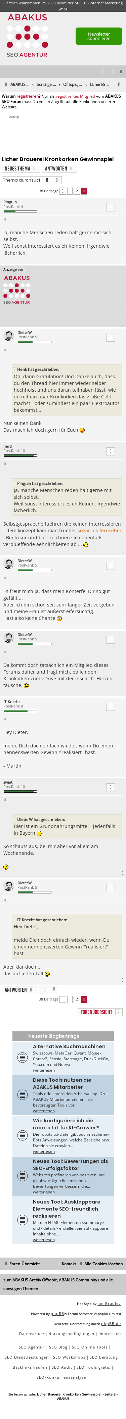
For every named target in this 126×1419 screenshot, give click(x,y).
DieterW (24, 332)
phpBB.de (111, 1323)
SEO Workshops (69, 1357)
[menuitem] (121, 72)
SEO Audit (62, 1367)
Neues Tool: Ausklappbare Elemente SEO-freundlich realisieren (66, 1208)
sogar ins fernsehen (100, 530)
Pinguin (10, 202)
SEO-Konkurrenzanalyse (61, 1377)
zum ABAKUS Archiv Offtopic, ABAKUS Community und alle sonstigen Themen (58, 1284)
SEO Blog (58, 1347)
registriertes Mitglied (75, 96)
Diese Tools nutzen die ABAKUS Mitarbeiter (62, 1083)
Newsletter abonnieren (99, 36)
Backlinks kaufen (30, 1367)
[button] (62, 191)
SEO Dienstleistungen (27, 1357)
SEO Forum (57, 2)
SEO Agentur (32, 1347)
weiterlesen (44, 1070)
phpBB (57, 1313)
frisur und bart (31, 537)
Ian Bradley (109, 1303)
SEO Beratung (104, 1357)
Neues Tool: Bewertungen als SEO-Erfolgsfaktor (70, 1165)
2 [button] (77, 191)
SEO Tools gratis (93, 1367)
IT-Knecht (11, 701)
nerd (7, 446)
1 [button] (70, 191)
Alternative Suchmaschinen (69, 1046)
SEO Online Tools (90, 1347)
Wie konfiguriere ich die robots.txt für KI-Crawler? (66, 1124)
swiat (7, 782)
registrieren (27, 96)
